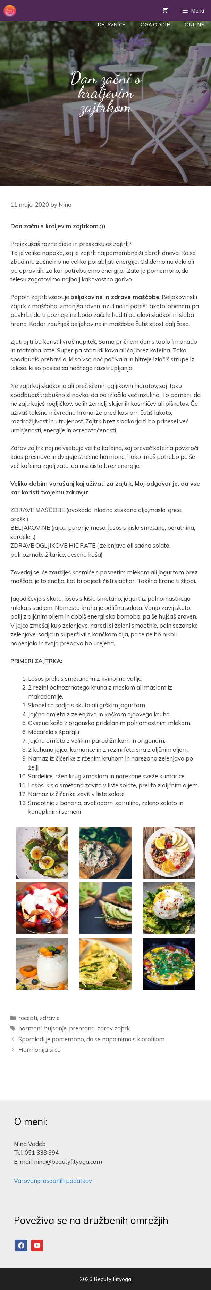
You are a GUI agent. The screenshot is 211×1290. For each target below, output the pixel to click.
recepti (27, 1017)
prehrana (82, 1028)
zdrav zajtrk (113, 1028)
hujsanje (55, 1028)
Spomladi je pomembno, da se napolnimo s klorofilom (91, 1039)
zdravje (50, 1017)
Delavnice (111, 24)
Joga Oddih (155, 24)
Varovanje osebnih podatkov (53, 1180)
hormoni (30, 1028)
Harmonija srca (39, 1049)
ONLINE (194, 24)
